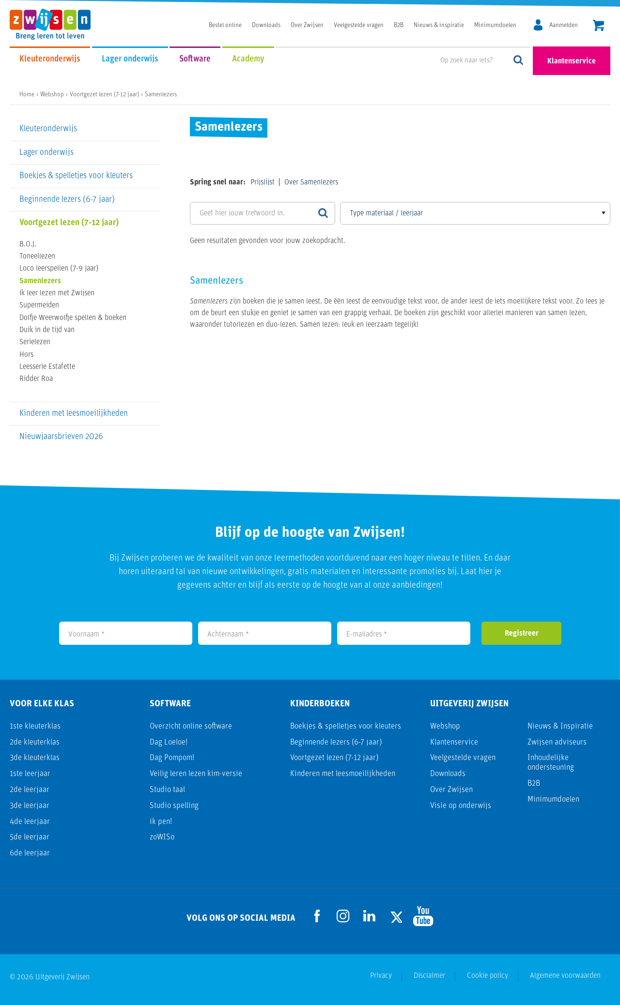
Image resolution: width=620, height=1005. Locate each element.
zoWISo (162, 837)
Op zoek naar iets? (518, 60)
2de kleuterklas (35, 742)
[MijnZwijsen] (554, 25)
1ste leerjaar (30, 774)
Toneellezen (37, 256)
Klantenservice (571, 61)
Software (195, 59)
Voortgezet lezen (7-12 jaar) (69, 223)
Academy (248, 59)
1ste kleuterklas (35, 726)
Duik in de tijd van (47, 330)
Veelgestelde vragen (359, 25)
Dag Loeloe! (168, 742)
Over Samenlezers (311, 182)
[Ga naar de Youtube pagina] (422, 916)
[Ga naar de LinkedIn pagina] (369, 916)
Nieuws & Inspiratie (560, 726)
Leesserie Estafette (47, 367)
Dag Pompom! (172, 758)
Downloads (266, 25)
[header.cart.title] (598, 26)
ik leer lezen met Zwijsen (56, 293)
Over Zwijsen (307, 25)
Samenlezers (40, 281)
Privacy (381, 976)
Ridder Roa (36, 379)
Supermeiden (39, 305)
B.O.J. (27, 244)
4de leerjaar (30, 822)
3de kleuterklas (35, 758)
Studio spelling (174, 806)
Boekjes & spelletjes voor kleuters (76, 176)
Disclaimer (429, 976)
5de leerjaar (29, 837)
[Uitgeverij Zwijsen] (55, 24)
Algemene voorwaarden (565, 976)
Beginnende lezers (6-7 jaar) (67, 200)
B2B (398, 25)
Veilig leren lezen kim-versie (196, 774)
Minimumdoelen (495, 25)
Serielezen (34, 342)
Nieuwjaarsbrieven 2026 (61, 437)
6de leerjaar (30, 853)
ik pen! (161, 822)
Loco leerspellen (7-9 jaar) (58, 269)
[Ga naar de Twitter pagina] (396, 916)
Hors (26, 355)
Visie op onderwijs (460, 806)
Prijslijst (262, 182)
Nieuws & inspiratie (439, 25)
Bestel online (225, 25)
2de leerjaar (29, 790)
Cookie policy (487, 976)
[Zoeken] (323, 213)
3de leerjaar (29, 806)
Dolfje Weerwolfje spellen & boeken (72, 318)
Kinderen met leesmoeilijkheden (73, 414)
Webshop (445, 726)
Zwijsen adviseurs (557, 742)
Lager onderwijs (130, 59)
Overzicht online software (191, 726)
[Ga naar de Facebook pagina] (317, 916)
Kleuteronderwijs (49, 59)
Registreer (522, 634)
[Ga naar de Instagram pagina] (343, 916)
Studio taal (167, 790)
